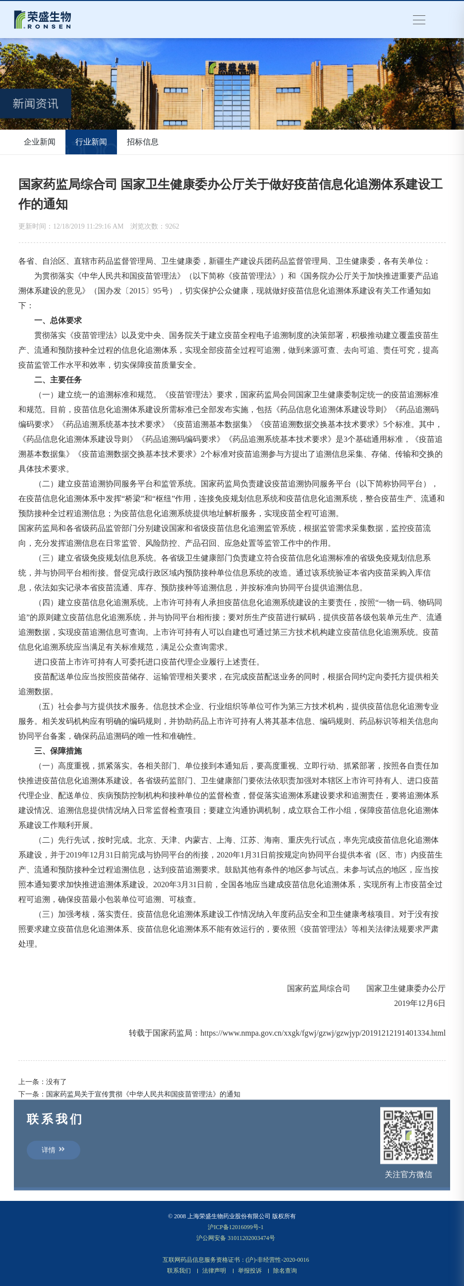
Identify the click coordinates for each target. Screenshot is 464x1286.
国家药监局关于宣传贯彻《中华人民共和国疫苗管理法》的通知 (143, 1094)
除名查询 (285, 1270)
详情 (53, 1151)
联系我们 (179, 1270)
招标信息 (143, 142)
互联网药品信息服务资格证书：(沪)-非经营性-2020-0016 (236, 1259)
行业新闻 (91, 142)
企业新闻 (40, 142)
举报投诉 (250, 1270)
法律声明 (214, 1270)
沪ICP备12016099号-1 (236, 1227)
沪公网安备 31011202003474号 (235, 1238)
